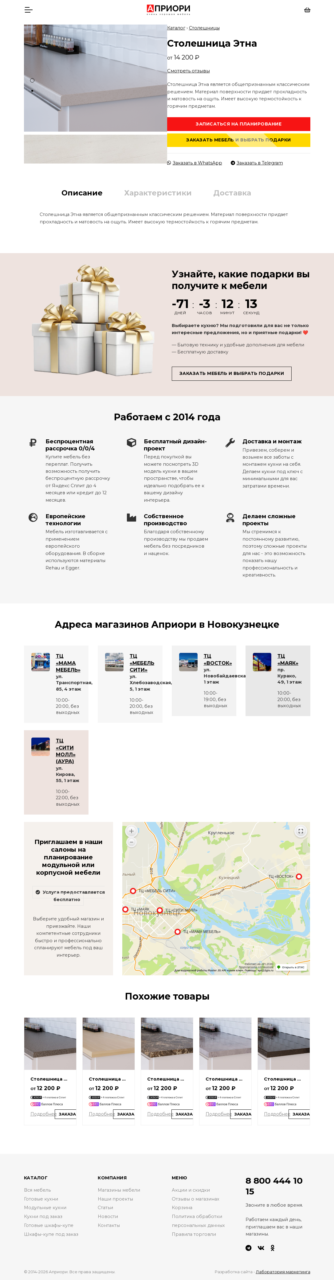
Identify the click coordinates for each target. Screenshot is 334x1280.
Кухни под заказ (43, 1216)
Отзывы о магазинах (195, 1199)
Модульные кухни (45, 1207)
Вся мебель (37, 1190)
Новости (108, 1216)
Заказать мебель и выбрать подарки (238, 140)
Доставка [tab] (232, 192)
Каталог (176, 28)
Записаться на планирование (238, 124)
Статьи (105, 1207)
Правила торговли (194, 1234)
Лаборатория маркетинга (283, 1271)
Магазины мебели (119, 1190)
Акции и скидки (191, 1190)
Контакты (109, 1225)
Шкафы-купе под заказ (51, 1234)
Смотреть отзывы (188, 71)
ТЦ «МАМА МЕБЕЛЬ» (68, 663)
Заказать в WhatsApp (194, 163)
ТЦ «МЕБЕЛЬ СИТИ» (142, 663)
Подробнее (43, 1114)
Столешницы (204, 28)
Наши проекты (115, 1199)
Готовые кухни (41, 1199)
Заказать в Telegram (257, 163)
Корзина (182, 1207)
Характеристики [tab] (158, 192)
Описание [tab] (82, 192)
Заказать (70, 1114)
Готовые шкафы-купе (48, 1225)
